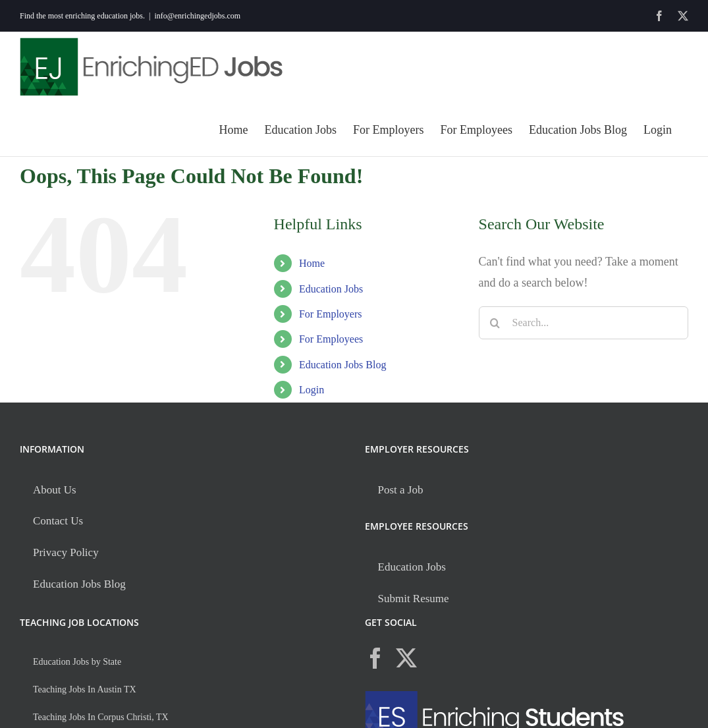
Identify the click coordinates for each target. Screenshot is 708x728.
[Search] (495, 322)
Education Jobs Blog (342, 364)
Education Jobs (331, 288)
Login (311, 389)
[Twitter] (406, 658)
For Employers (330, 314)
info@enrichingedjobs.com (197, 15)
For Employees (331, 339)
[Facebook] (375, 658)
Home (312, 263)
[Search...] (583, 322)
